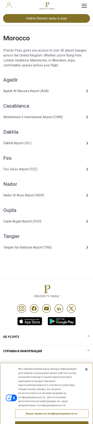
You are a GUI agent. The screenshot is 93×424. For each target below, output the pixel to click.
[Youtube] (46, 308)
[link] (29, 321)
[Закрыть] (86, 373)
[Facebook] (34, 308)
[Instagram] (21, 308)
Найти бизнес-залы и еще (46, 18)
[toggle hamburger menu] (84, 6)
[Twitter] (71, 308)
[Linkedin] (59, 308)
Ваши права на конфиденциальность (52, 418)
